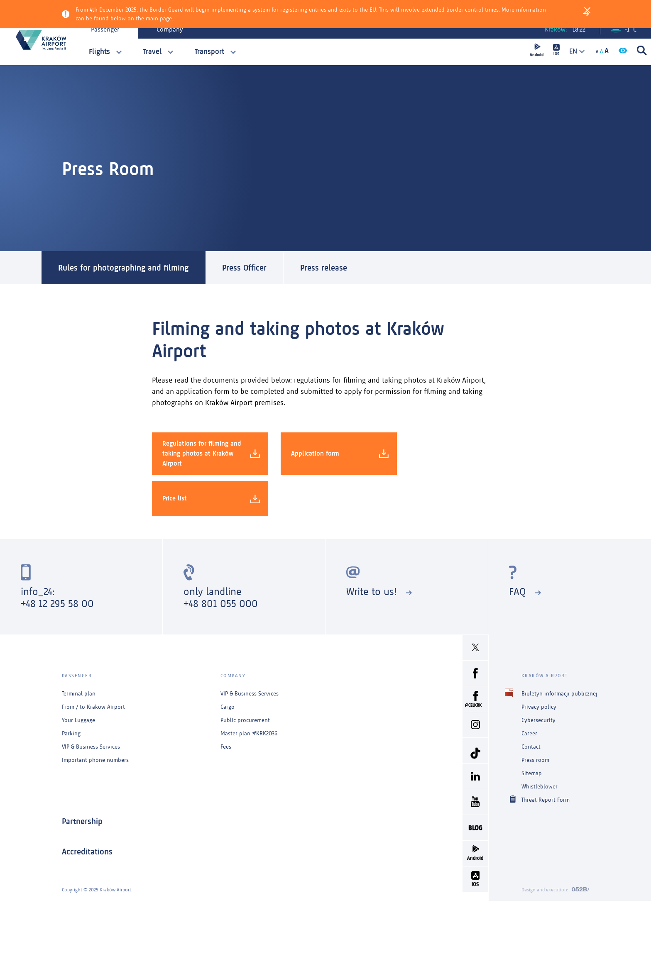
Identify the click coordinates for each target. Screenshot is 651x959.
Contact (531, 746)
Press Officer (244, 268)
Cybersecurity (538, 720)
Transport (209, 51)
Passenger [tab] (105, 29)
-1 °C (623, 29)
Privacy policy (538, 706)
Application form (340, 454)
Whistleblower (539, 786)
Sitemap (531, 773)
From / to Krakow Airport (93, 706)
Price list (211, 498)
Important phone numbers (95, 760)
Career (529, 733)
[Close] (587, 9)
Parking (71, 733)
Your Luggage (78, 720)
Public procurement (245, 720)
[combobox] (574, 51)
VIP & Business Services (91, 746)
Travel (152, 51)
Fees (225, 746)
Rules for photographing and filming (123, 268)
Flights (99, 51)
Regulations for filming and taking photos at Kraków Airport (211, 453)
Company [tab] (170, 29)
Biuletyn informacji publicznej (559, 693)
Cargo (227, 706)
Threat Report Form (545, 799)
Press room (535, 760)
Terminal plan (78, 693)
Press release (323, 268)
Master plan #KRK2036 (248, 733)
